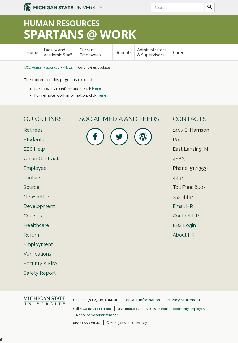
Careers (180, 52)
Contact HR (186, 216)
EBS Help (34, 149)
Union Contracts (42, 158)
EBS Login (184, 225)
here (96, 88)
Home (32, 52)
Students (34, 139)
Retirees (33, 130)
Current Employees (90, 52)
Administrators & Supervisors (151, 52)
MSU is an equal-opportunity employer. (175, 308)
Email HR (183, 206)
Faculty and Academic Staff (58, 52)
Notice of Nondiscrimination (97, 315)
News (68, 67)
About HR (184, 235)
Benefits (123, 52)
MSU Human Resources (41, 67)
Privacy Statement (183, 299)
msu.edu (132, 308)
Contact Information (142, 299)
